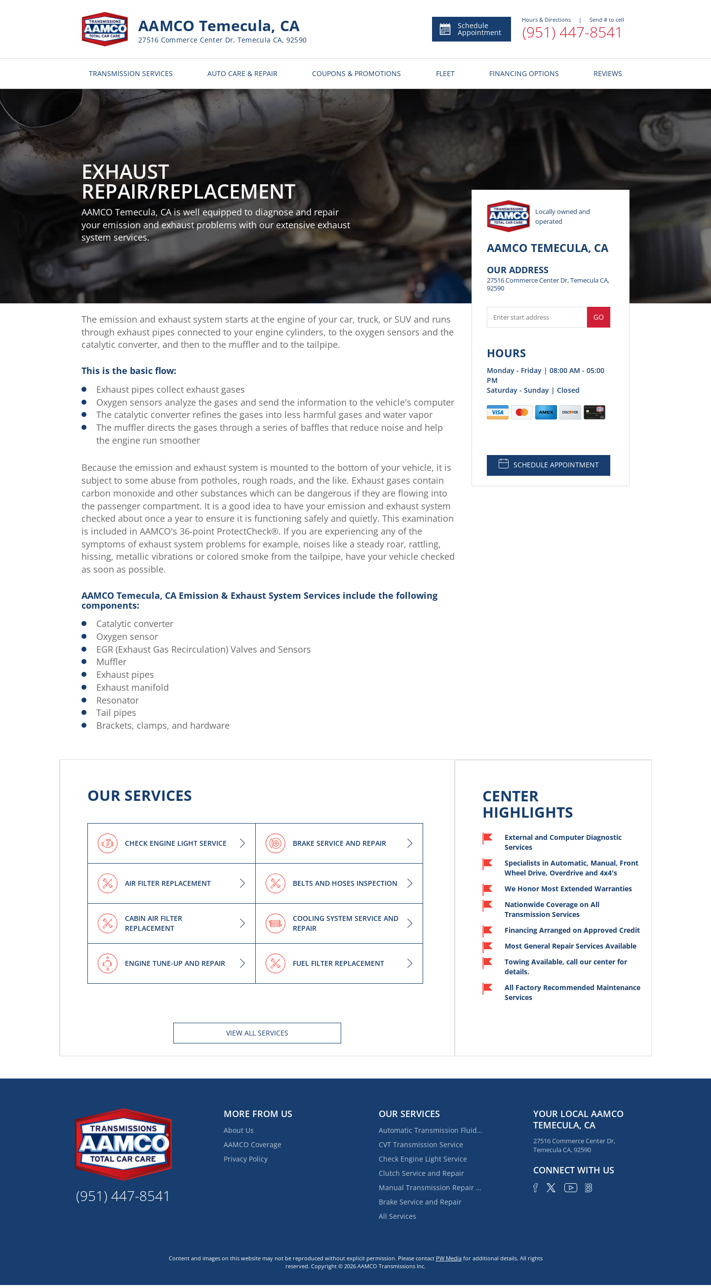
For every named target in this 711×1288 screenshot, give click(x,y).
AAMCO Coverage (252, 1144)
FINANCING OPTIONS (524, 73)
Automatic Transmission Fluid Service (430, 1130)
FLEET (445, 73)
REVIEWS (607, 73)
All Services (397, 1216)
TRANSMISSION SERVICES (131, 73)
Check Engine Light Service (423, 1158)
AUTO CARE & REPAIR (242, 73)
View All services (257, 1033)
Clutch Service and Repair (421, 1173)
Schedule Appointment (469, 29)
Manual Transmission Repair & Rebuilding (430, 1187)
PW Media (449, 1258)
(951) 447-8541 (572, 32)
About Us (239, 1130)
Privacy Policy (246, 1158)
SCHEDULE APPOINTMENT (549, 463)
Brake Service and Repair (420, 1201)
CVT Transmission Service (421, 1144)
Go (598, 317)
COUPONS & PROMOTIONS (356, 73)
